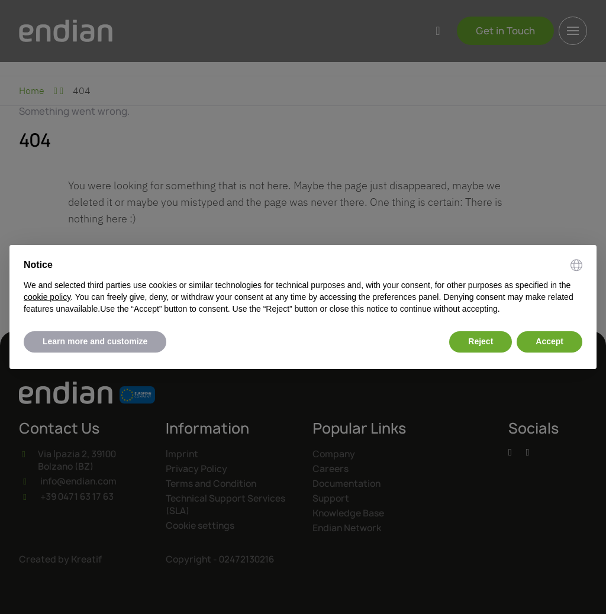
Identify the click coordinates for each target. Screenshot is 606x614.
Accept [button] (549, 341)
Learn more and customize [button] (95, 341)
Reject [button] (480, 341)
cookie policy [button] (47, 297)
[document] (303, 287)
